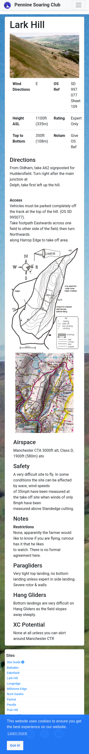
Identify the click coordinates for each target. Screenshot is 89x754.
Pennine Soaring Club (32, 5)
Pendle (11, 704)
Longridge (13, 683)
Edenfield (13, 673)
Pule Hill (12, 710)
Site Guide (15, 662)
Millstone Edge (17, 689)
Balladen (13, 667)
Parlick (11, 699)
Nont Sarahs (15, 694)
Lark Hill (12, 678)
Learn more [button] (17, 733)
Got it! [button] (15, 745)
